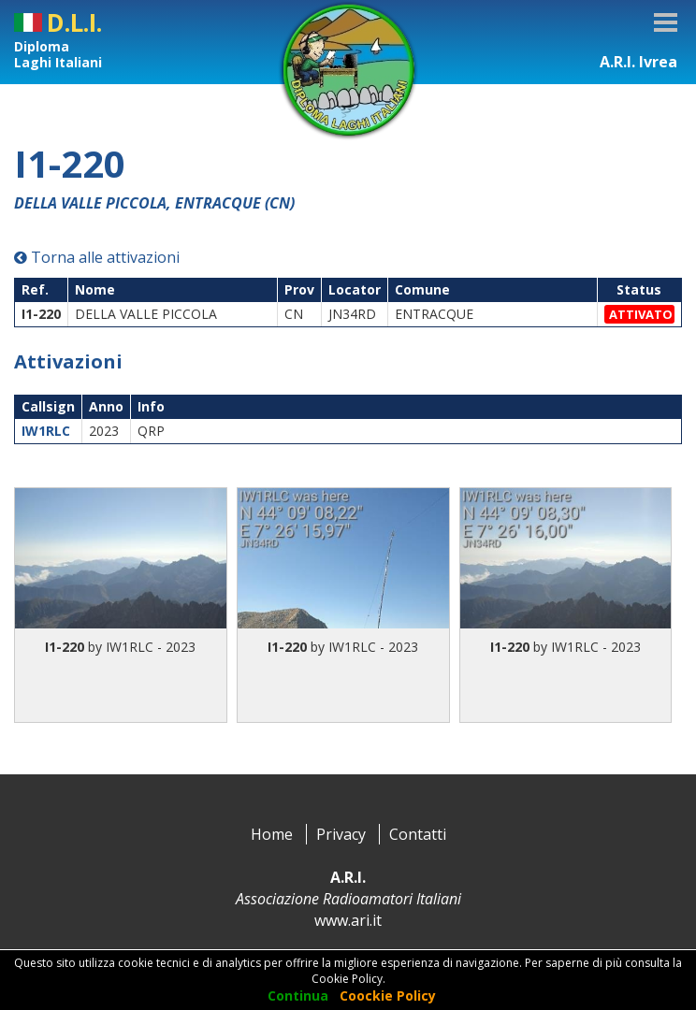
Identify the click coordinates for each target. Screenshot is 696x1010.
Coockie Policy (388, 995)
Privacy (341, 834)
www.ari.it (348, 920)
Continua (298, 995)
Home (272, 834)
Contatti (417, 834)
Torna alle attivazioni (97, 257)
